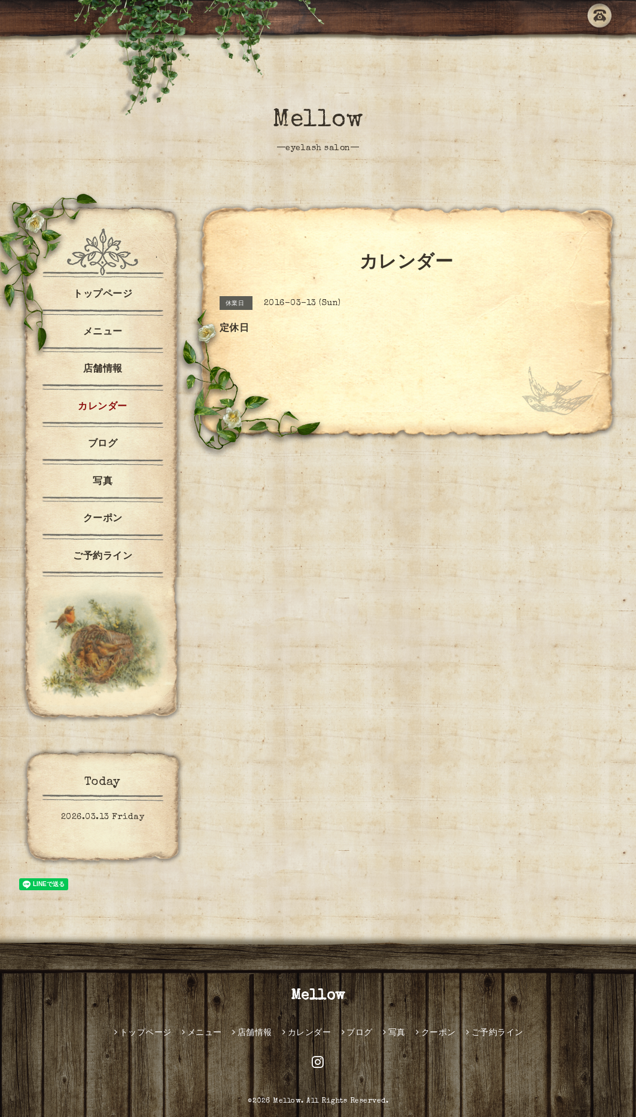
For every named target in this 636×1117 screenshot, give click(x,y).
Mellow (318, 121)
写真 (102, 482)
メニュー (103, 332)
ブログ (103, 444)
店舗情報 (103, 370)
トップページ (102, 295)
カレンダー (102, 407)
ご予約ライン (102, 557)
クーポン (103, 519)
